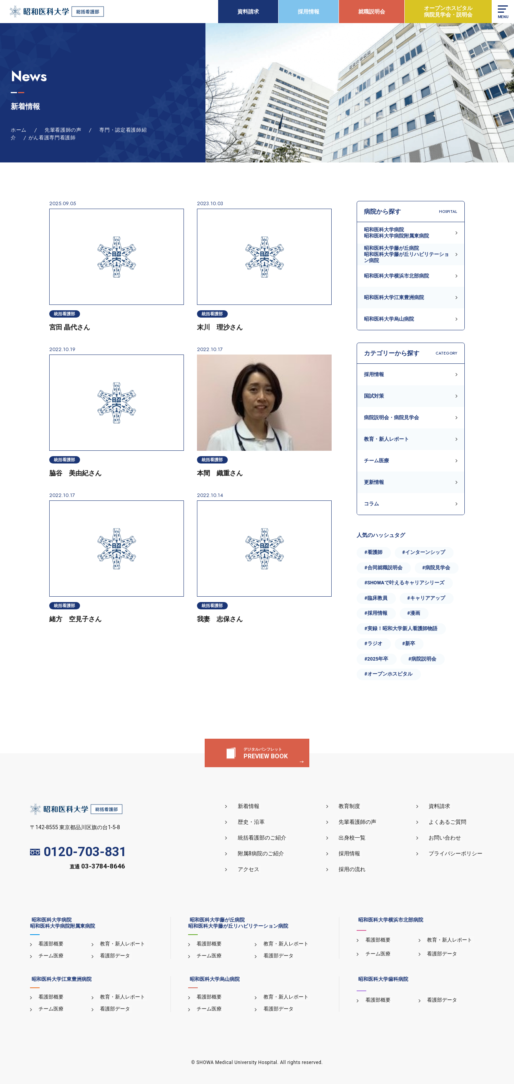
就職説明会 (370, 11)
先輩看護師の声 (361, 822)
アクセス (254, 870)
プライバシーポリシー (457, 854)
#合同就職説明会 (383, 567)
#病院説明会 (422, 659)
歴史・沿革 (257, 822)
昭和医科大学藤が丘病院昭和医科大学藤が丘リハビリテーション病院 (406, 254)
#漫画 (413, 613)
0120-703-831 (78, 852)
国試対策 (374, 396)
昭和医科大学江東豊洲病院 (394, 297)
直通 (97, 866)
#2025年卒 (376, 659)
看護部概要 (50, 944)
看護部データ (114, 956)
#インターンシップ (423, 552)
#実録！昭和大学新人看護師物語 (400, 628)
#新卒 (408, 643)
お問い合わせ (446, 838)
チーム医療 (376, 460)
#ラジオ (373, 643)
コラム (371, 504)
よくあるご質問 (449, 822)
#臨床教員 (375, 598)
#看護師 (373, 552)
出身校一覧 (355, 838)
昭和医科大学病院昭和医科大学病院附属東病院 (396, 233)
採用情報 (308, 11)
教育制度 (353, 806)
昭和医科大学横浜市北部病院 (396, 276)
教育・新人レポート (386, 439)
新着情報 (254, 806)
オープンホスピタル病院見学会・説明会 (447, 11)
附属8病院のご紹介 (267, 854)
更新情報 (374, 482)
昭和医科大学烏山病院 (389, 319)
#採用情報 (375, 613)
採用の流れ (355, 870)
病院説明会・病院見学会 (391, 417)
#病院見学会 (436, 567)
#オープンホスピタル (388, 674)
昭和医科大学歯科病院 (382, 979)
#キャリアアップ (426, 598)
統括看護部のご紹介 (268, 838)
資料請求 (247, 11)
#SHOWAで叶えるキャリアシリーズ (404, 582)
